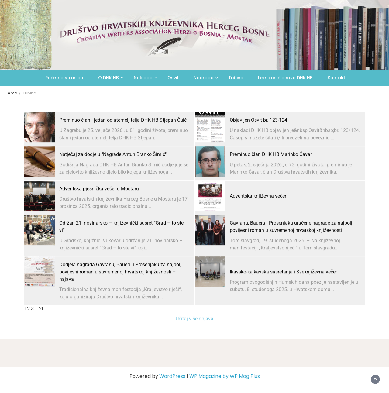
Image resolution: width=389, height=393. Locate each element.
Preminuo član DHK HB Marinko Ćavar (271, 168)
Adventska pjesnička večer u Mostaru (99, 202)
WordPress (172, 376)
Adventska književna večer (258, 210)
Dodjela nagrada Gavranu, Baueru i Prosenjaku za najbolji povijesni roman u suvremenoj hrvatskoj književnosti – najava (121, 286)
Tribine (235, 78)
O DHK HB (108, 78)
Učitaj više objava (194, 322)
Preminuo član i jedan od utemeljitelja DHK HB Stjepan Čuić (123, 134)
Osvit (173, 78)
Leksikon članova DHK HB (285, 78)
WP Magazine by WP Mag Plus (224, 376)
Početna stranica (64, 78)
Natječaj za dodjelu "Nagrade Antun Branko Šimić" (113, 168)
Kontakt (336, 78)
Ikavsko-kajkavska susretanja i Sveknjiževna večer (283, 286)
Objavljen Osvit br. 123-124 (258, 134)
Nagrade (203, 78)
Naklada (143, 78)
